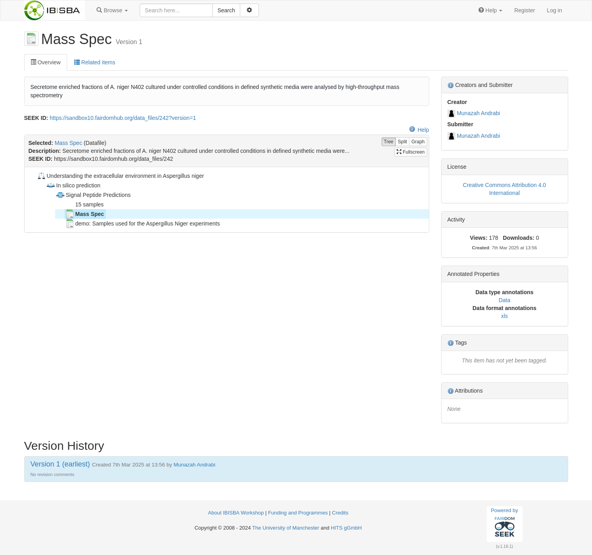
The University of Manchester (285, 528)
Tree (388, 142)
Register (524, 10)
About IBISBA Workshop (236, 513)
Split (402, 142)
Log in (554, 10)
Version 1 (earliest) (60, 464)
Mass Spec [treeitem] (84, 214)
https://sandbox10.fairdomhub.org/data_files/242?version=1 (123, 118)
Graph (417, 142)
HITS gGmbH (346, 528)
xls (504, 316)
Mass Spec (68, 143)
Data (505, 300)
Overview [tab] (46, 62)
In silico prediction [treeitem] (73, 185)
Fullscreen (411, 152)
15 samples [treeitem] (84, 204)
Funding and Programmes (298, 513)
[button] (112, 10)
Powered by (504, 523)
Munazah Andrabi (478, 113)
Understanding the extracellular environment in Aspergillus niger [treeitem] (120, 176)
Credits (340, 513)
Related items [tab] (94, 62)
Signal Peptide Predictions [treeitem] (93, 195)
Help (419, 130)
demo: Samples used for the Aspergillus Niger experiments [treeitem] (142, 223)
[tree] (226, 199)
